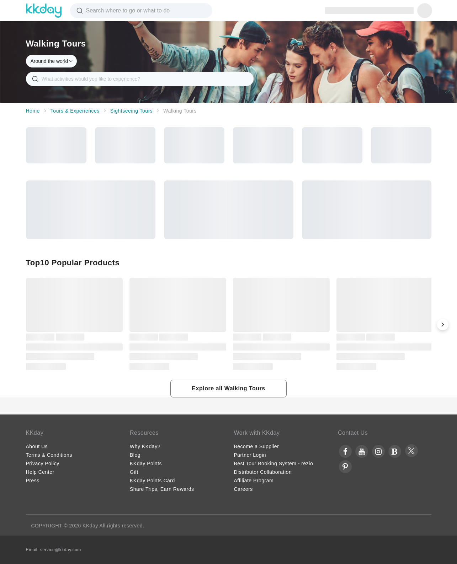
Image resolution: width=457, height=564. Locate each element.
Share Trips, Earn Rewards (162, 489)
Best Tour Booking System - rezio (273, 463)
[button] (442, 324)
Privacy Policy (42, 463)
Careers (243, 489)
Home (33, 111)
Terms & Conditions (49, 455)
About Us (37, 446)
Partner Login (250, 455)
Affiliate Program (254, 480)
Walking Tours (180, 111)
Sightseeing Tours (131, 111)
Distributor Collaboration (263, 472)
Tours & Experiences (75, 111)
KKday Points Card (152, 480)
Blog (135, 455)
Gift (134, 472)
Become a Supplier (256, 446)
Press (32, 480)
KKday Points (146, 463)
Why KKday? (145, 446)
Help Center (40, 472)
